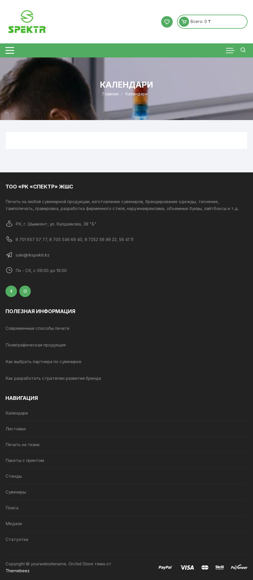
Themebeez (17, 570)
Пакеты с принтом (24, 460)
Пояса (11, 507)
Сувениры (15, 492)
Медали (13, 523)
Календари (16, 413)
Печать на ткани (22, 444)
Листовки (15, 428)
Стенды (13, 476)
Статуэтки (16, 539)
